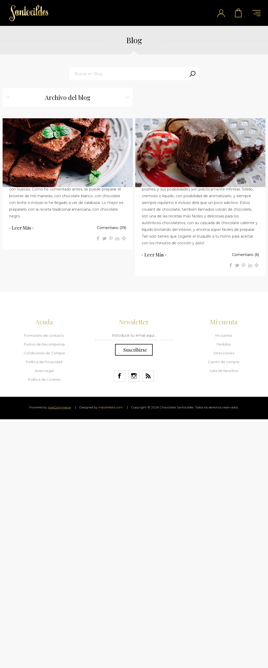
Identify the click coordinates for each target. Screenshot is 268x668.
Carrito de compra (238, 13)
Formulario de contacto (44, 335)
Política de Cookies (44, 379)
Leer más (21, 228)
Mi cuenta (223, 335)
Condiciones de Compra (44, 353)
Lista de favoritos (224, 371)
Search (192, 73)
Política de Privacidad (44, 362)
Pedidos (224, 344)
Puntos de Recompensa (44, 344)
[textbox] (127, 73)
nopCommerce (59, 407)
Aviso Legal (44, 371)
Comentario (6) (245, 254)
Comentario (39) (111, 227)
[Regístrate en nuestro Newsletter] (134, 335)
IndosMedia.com (110, 407)
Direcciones (224, 353)
